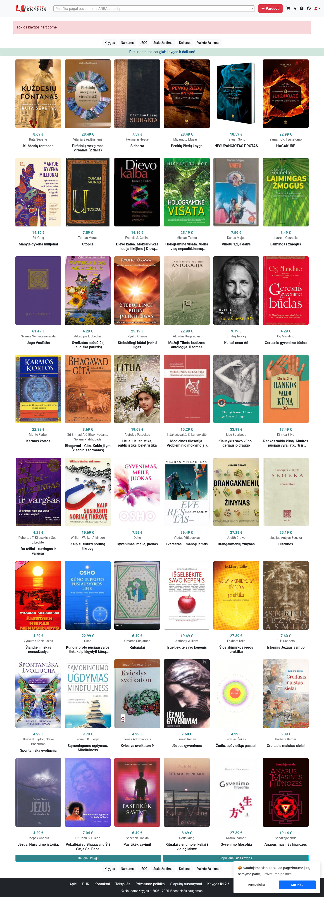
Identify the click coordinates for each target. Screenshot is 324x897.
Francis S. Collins (137, 238)
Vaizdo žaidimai (208, 43)
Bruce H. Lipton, (34, 739)
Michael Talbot (186, 238)
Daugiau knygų (88, 858)
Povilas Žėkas (236, 739)
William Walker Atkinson (88, 537)
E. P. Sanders (286, 641)
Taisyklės (122, 884)
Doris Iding (186, 838)
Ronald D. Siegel (87, 739)
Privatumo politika (150, 884)
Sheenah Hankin (137, 838)
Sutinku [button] (297, 885)
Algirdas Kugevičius (186, 336)
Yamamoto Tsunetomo (286, 139)
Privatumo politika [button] (277, 874)
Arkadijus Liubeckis (88, 336)
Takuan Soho (236, 139)
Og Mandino (285, 336)
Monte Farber (38, 434)
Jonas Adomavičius (137, 739)
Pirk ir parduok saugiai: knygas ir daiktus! (162, 52)
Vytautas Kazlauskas (38, 641)
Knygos (110, 43)
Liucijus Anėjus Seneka (285, 537)
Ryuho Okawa (137, 336)
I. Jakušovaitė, (177, 434)
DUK (85, 884)
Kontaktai (102, 884)
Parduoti (270, 8)
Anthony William (186, 641)
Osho (137, 537)
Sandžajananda (286, 838)
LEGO (144, 43)
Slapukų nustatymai (186, 884)
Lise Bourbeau (236, 434)
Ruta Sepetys (38, 139)
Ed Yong (38, 238)
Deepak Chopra (38, 838)
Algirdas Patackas (137, 434)
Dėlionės (185, 43)
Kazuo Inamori (236, 838)
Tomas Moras (88, 238)
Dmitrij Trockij (236, 336)
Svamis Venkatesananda (38, 336)
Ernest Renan (186, 739)
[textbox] (154, 9)
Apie (73, 884)
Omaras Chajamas (137, 641)
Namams (127, 43)
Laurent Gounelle (286, 238)
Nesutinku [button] (256, 885)
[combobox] (154, 8)
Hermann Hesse (137, 139)
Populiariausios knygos (235, 858)
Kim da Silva (285, 434)
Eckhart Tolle (236, 641)
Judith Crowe (236, 537)
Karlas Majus (236, 238)
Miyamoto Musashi (186, 139)
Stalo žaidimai (163, 43)
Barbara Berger (285, 739)
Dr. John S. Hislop (87, 838)
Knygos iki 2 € (218, 884)
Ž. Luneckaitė (197, 434)
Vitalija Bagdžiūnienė (87, 139)
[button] (317, 8)
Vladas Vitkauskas (187, 537)
